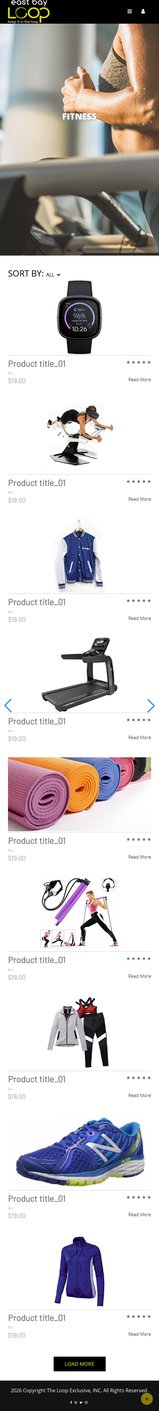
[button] (151, 705)
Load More (79, 1363)
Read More (139, 379)
